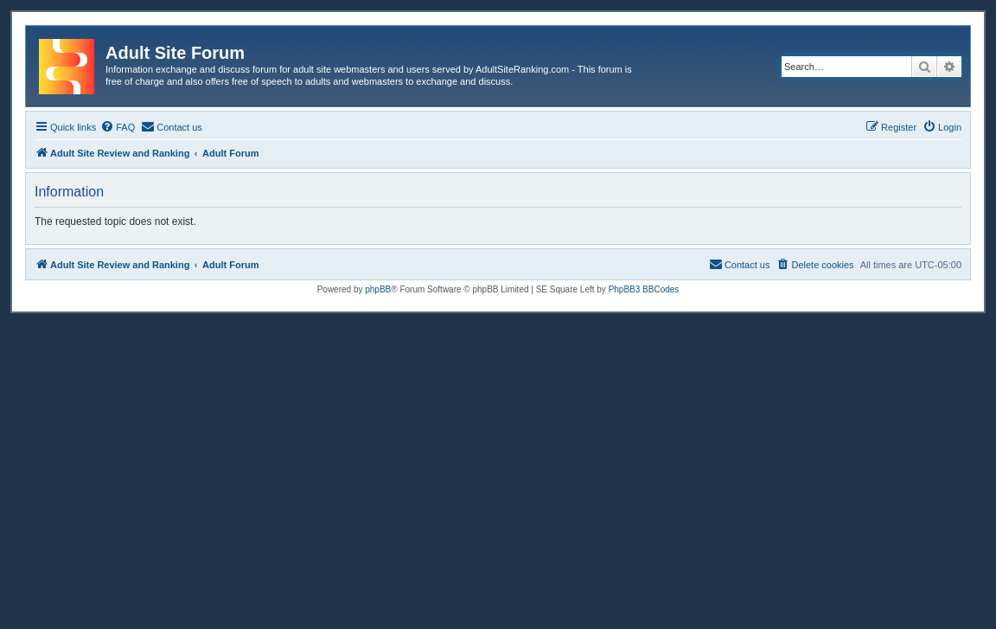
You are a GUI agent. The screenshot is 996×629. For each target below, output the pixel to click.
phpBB (378, 289)
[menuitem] (117, 127)
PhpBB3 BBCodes (644, 289)
